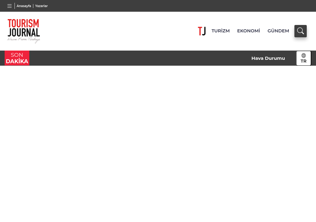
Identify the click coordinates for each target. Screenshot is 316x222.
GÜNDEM (278, 31)
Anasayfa (24, 6)
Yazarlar (41, 6)
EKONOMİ (248, 31)
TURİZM (221, 31)
